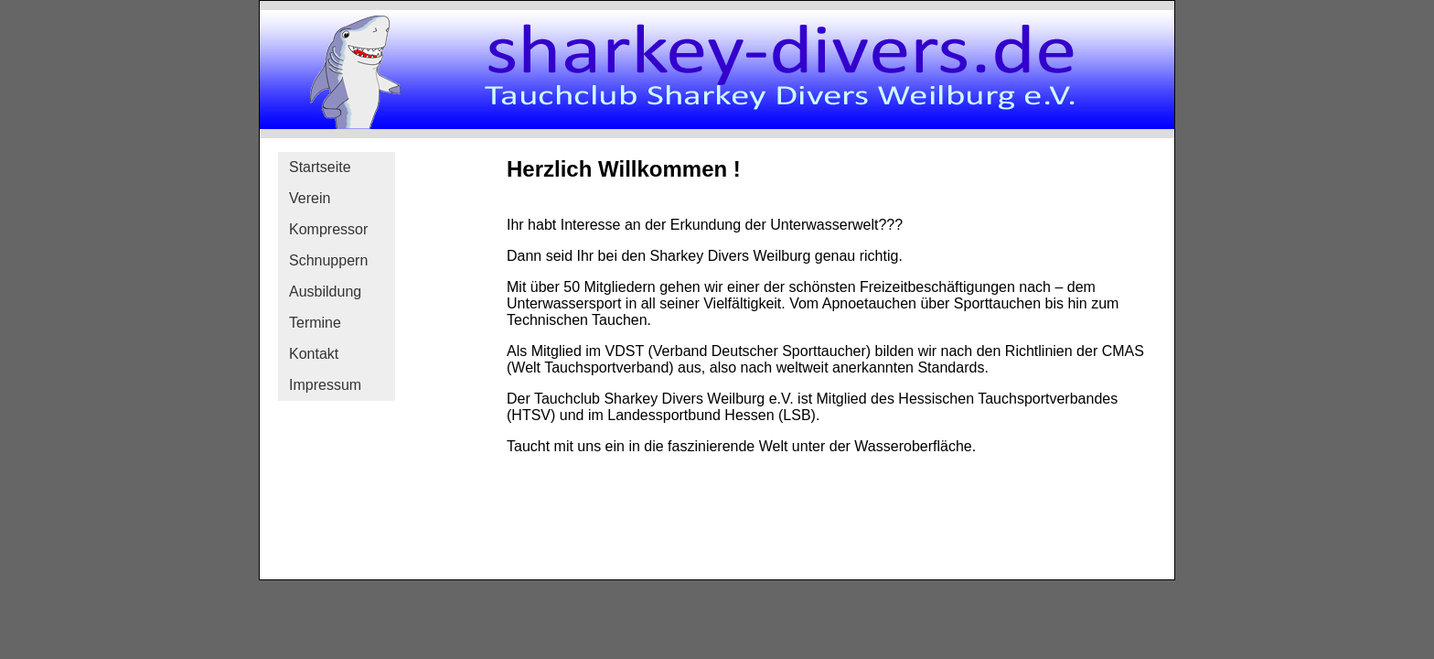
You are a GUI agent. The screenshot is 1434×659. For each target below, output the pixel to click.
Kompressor (328, 229)
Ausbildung (325, 291)
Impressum (325, 385)
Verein (309, 198)
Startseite (320, 167)
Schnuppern (328, 260)
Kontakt (313, 354)
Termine (315, 322)
